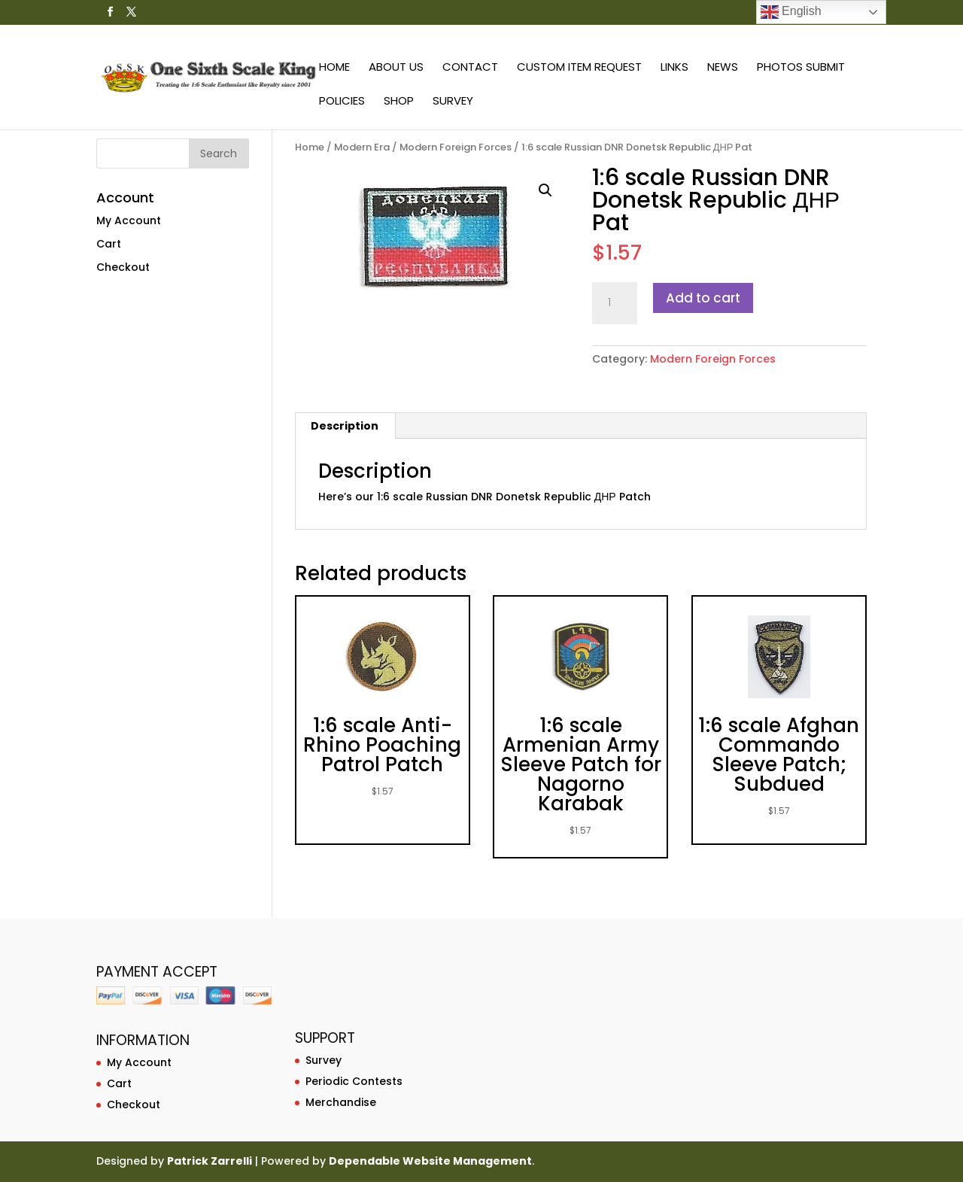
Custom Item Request (579, 68)
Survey (453, 102)
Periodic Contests (354, 1081)
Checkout (123, 267)
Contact (470, 68)
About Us (396, 68)
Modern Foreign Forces (455, 147)
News (722, 68)
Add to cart (703, 298)
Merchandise (340, 1102)
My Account (128, 220)
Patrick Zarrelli (209, 1160)
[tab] (345, 426)
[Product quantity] (614, 303)
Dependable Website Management (430, 1160)
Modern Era (362, 147)
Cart (108, 243)
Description (344, 425)
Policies (342, 102)
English (791, 12)
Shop (399, 102)
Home (334, 68)
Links (674, 68)
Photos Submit (801, 68)
